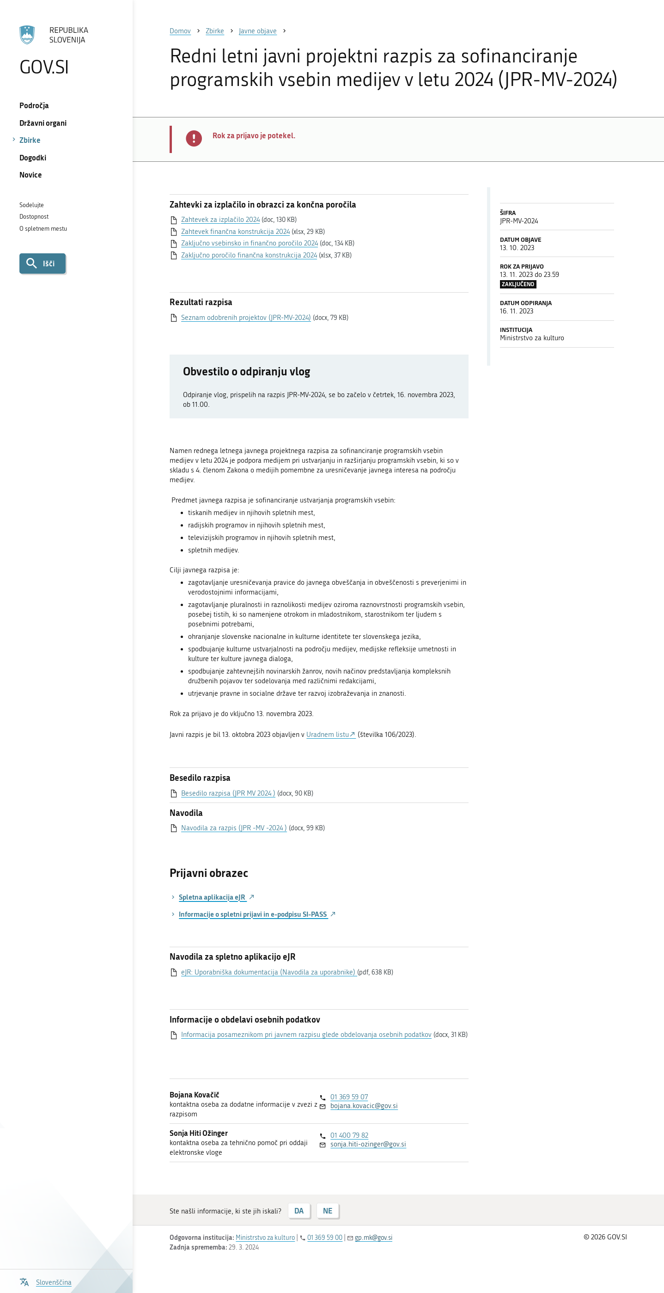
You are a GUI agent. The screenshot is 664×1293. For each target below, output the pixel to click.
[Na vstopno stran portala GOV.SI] (66, 50)
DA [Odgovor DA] (299, 1210)
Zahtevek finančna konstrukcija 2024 (235, 231)
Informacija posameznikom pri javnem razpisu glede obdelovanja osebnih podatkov (306, 1034)
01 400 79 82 (349, 1135)
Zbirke (30, 140)
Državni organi (43, 122)
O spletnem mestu (43, 228)
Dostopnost (34, 216)
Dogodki (32, 157)
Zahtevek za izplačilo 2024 (220, 219)
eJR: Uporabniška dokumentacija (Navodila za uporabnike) (269, 972)
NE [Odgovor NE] (327, 1210)
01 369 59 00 (324, 1238)
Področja (34, 105)
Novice (30, 174)
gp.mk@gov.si (373, 1238)
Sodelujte (31, 205)
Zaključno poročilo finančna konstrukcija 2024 (249, 255)
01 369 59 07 (349, 1097)
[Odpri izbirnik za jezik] (45, 1281)
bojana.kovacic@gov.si (364, 1106)
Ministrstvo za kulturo (265, 1238)
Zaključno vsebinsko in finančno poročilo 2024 (249, 243)
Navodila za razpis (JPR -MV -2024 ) (234, 828)
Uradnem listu (327, 734)
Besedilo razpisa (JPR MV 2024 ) (228, 793)
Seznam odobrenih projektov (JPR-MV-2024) (246, 317)
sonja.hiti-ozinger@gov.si (368, 1144)
